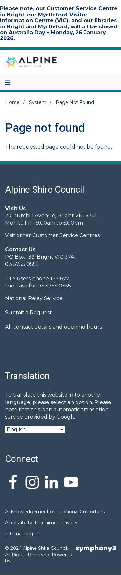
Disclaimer (46, 523)
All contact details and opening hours (53, 327)
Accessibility (18, 523)
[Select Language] (35, 429)
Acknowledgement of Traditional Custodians (55, 512)
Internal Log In (22, 534)
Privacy (69, 523)
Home (12, 102)
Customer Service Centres (66, 235)
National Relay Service (34, 298)
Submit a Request (28, 312)
